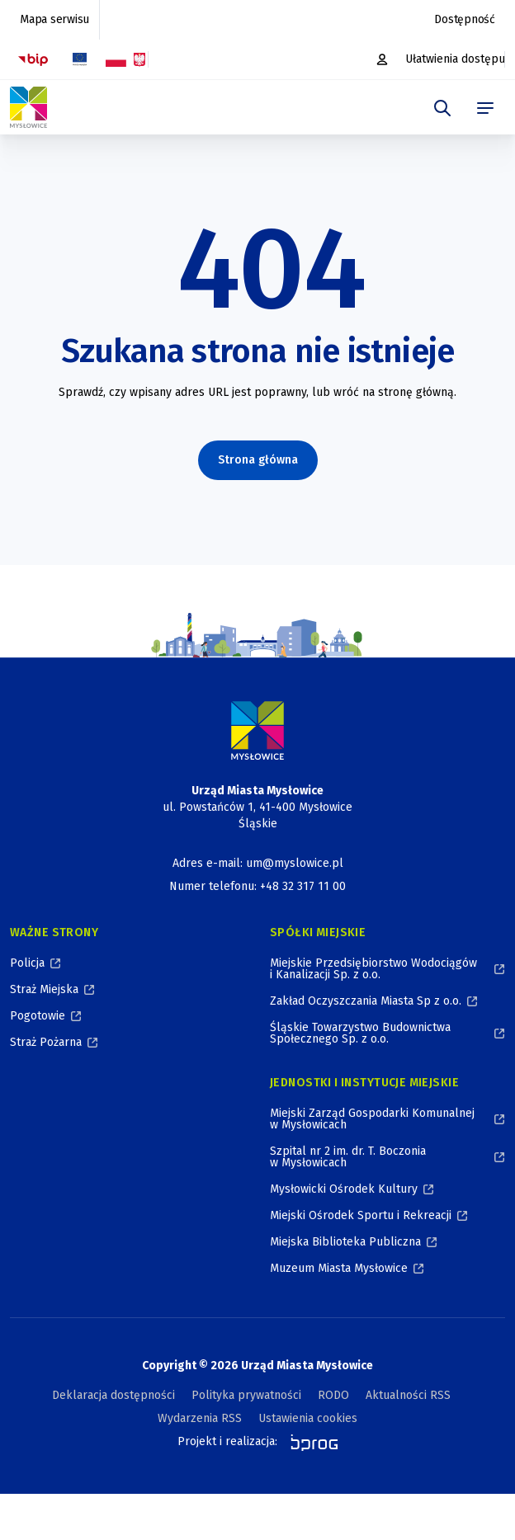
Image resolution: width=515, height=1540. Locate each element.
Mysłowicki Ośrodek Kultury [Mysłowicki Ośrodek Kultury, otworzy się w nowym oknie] (344, 1189)
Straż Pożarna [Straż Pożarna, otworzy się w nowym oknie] (46, 1042)
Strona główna (258, 460)
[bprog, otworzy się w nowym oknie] (309, 1441)
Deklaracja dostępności (113, 1395)
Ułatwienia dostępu (455, 59)
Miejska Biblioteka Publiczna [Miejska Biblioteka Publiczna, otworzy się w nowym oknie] (345, 1242)
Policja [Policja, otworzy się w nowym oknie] (27, 963)
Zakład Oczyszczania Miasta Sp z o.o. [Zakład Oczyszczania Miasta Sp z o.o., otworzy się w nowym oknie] (365, 1001)
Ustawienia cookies (307, 1418)
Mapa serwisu (54, 19)
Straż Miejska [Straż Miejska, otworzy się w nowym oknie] (44, 989)
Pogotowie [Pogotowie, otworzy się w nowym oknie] (37, 1016)
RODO (333, 1395)
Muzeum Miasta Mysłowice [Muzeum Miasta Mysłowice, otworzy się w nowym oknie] (339, 1268)
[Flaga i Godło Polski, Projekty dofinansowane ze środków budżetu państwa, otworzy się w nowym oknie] (125, 59)
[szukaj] (442, 108)
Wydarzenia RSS (200, 1418)
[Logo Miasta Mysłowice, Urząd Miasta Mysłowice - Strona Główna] (257, 730)
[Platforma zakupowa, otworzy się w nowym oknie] (383, 59)
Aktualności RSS (408, 1395)
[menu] (485, 108)
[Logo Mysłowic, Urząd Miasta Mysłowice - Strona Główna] (28, 107)
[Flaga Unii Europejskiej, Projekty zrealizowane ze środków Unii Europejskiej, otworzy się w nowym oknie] (79, 59)
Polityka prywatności (246, 1395)
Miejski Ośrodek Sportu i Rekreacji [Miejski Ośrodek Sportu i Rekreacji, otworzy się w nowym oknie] (360, 1215)
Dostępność (464, 19)
